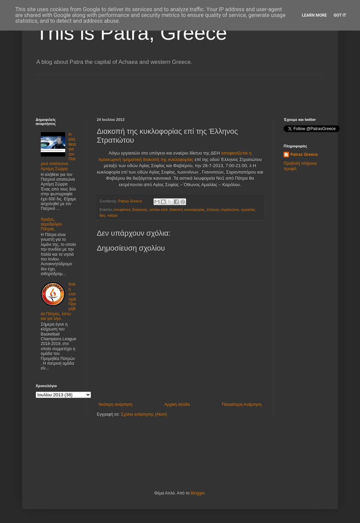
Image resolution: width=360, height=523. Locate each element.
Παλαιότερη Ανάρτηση (242, 404)
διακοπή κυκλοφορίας (187, 210)
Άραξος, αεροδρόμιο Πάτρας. (51, 224)
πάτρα (112, 215)
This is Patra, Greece (131, 32)
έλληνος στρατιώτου (223, 210)
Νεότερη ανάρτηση (115, 404)
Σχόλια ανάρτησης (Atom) (144, 414)
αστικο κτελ (158, 210)
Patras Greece (304, 154)
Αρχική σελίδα (177, 404)
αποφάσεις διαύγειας (130, 210)
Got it (340, 15)
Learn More (314, 15)
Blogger (197, 493)
